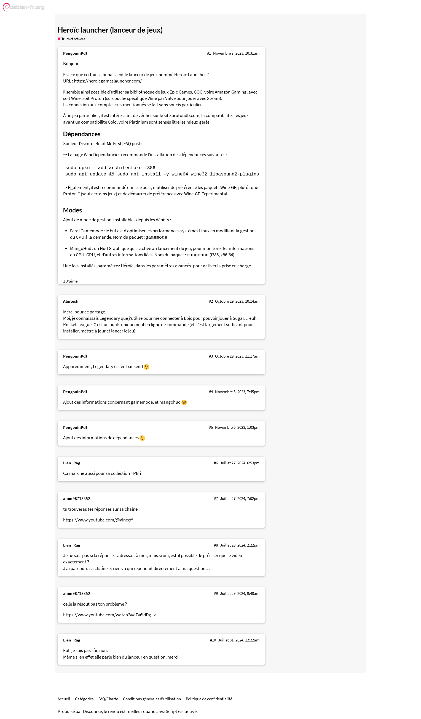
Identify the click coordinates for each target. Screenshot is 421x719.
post (136, 144)
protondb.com (185, 115)
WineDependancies (102, 155)
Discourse (92, 711)
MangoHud (80, 248)
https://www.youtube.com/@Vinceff (98, 520)
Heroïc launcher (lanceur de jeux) (110, 29)
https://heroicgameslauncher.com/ (108, 81)
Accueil (64, 698)
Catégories (84, 698)
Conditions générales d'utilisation (152, 698)
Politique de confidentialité (209, 698)
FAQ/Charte (108, 698)
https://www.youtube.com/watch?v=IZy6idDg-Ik (109, 615)
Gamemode (92, 231)
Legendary (110, 318)
